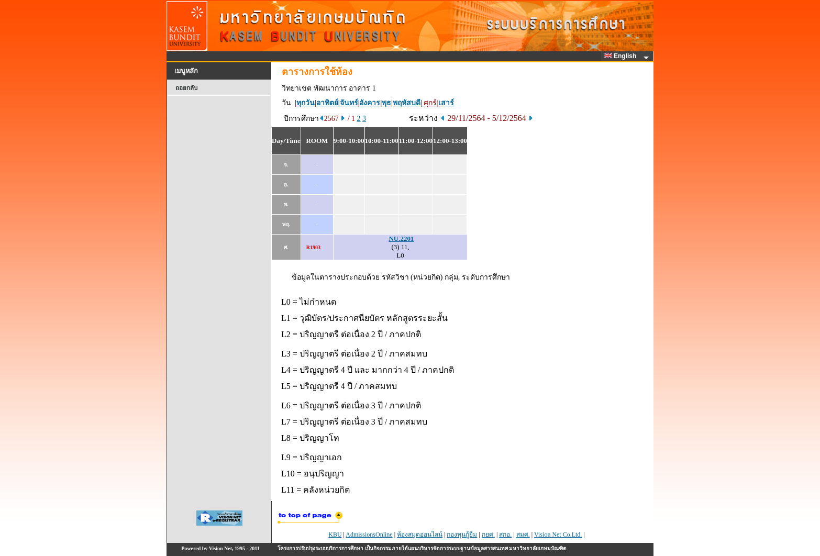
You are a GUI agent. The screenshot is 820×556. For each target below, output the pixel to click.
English (622, 56)
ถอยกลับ (186, 88)
